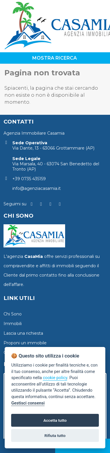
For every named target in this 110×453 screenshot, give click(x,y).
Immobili (13, 323)
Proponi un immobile (25, 343)
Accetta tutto (55, 420)
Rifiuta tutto (55, 435)
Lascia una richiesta (23, 333)
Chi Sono (13, 314)
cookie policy (55, 377)
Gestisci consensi (28, 403)
